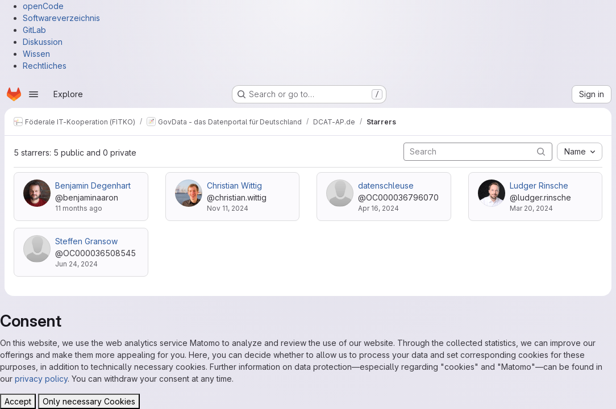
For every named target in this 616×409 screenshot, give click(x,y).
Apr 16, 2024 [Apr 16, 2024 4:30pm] (378, 208)
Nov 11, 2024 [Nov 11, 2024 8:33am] (227, 208)
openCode (43, 6)
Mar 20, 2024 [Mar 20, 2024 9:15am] (531, 208)
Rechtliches (44, 65)
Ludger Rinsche (539, 185)
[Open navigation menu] (33, 94)
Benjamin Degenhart (93, 185)
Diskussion (43, 42)
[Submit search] (541, 151)
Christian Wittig (234, 185)
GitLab (34, 30)
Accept (18, 401)
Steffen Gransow (86, 241)
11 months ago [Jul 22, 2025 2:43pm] (78, 208)
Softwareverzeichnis (61, 18)
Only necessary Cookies (89, 401)
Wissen (36, 54)
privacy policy (41, 378)
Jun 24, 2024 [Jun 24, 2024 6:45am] (76, 264)
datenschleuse (386, 185)
